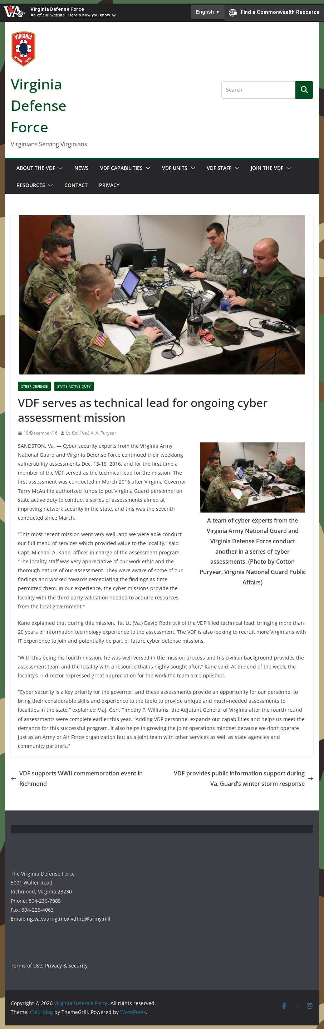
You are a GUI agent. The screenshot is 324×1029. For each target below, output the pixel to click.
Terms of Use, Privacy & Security (49, 965)
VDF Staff (219, 168)
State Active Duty (74, 386)
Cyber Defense (34, 386)
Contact (76, 185)
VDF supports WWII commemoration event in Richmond (77, 778)
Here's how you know (89, 15)
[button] (59, 168)
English (208, 12)
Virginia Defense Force (57, 9)
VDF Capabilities (121, 168)
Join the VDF (267, 168)
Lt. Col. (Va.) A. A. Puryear (91, 433)
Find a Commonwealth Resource (274, 12)
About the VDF (35, 168)
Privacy (109, 185)
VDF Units (174, 168)
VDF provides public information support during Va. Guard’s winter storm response (243, 778)
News (81, 168)
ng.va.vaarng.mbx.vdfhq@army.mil (69, 918)
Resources (30, 185)
